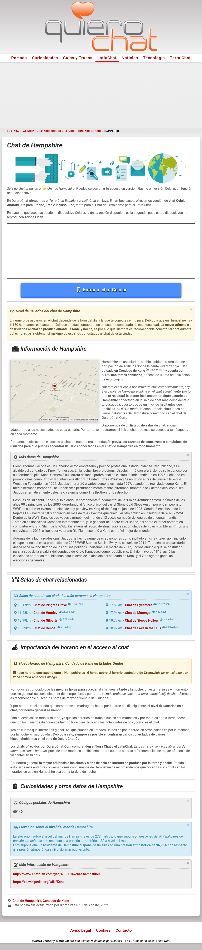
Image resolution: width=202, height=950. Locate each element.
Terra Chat (180, 57)
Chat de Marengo (138, 613)
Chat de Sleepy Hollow (141, 620)
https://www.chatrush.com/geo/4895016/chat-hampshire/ (56, 874)
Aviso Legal (80, 930)
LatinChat (107, 57)
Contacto (123, 930)
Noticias (130, 57)
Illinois (69, 131)
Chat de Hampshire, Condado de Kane (41, 901)
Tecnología (154, 57)
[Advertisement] (101, 95)
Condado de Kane (90, 131)
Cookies (103, 930)
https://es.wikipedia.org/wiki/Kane (38, 882)
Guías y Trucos (77, 57)
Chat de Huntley (45, 613)
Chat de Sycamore (138, 605)
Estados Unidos (50, 131)
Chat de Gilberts (46, 620)
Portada (19, 57)
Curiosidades (45, 57)
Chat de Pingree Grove (50, 605)
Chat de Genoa (44, 628)
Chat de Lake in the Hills (143, 628)
